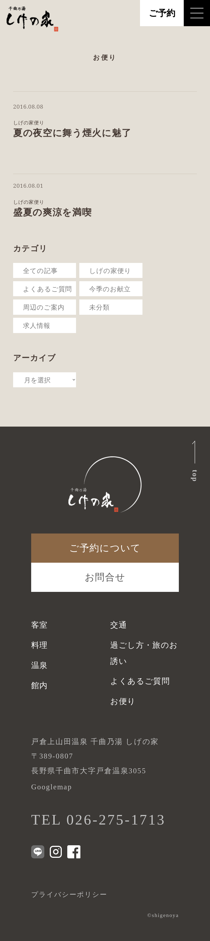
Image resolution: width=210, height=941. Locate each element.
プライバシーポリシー (69, 894)
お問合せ (105, 577)
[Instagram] (55, 851)
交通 (118, 625)
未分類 (99, 306)
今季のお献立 (109, 288)
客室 (39, 625)
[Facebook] (73, 851)
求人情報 (36, 325)
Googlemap (51, 787)
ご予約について (105, 548)
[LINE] (37, 851)
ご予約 (162, 13)
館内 (39, 685)
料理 (39, 645)
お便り (123, 701)
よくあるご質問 (47, 288)
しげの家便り (110, 270)
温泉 (39, 665)
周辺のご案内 (43, 306)
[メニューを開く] (197, 13)
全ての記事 (40, 270)
